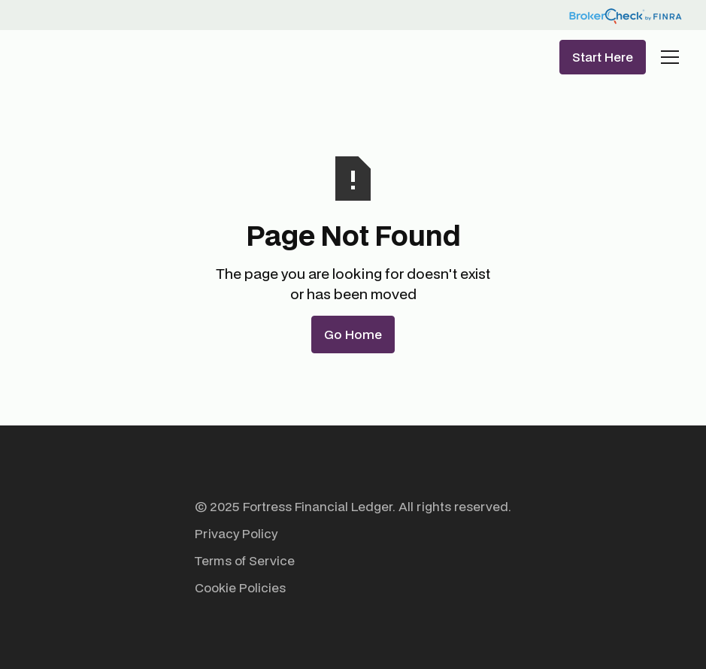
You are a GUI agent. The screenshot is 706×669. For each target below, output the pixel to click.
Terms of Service (245, 560)
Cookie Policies (240, 587)
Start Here (602, 56)
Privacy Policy (236, 533)
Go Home (353, 334)
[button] (667, 57)
